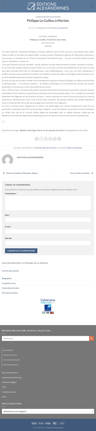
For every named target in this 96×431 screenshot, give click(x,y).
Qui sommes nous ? (10, 372)
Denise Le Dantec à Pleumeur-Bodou (20, 173)
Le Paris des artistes (10, 271)
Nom (7, 215)
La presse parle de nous (12, 377)
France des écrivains (10, 288)
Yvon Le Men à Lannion (82, 173)
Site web (8, 238)
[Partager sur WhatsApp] (37, 139)
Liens (4, 396)
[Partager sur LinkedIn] (59, 139)
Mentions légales (9, 382)
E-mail (8, 227)
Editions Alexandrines (59, 28)
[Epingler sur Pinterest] (55, 139)
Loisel (74, 148)
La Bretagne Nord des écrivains (48, 17)
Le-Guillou (68, 148)
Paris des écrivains (10, 293)
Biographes (7, 278)
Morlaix (79, 148)
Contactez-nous (9, 283)
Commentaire (11, 193)
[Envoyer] (91, 338)
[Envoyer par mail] (50, 139)
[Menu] (3, 6)
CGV (4, 387)
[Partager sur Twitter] (46, 139)
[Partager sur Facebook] (41, 139)
